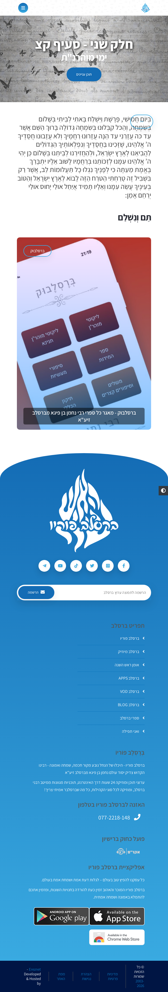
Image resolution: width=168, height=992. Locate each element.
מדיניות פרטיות (112, 976)
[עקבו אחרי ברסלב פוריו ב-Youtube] (60, 566)
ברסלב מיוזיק (131, 651)
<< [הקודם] (142, 121)
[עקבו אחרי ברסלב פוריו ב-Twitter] (92, 566)
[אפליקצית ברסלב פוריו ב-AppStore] (117, 916)
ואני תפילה (133, 731)
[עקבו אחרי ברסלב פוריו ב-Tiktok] (76, 566)
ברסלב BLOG (131, 704)
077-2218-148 (114, 817)
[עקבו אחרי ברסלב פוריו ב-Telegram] (44, 566)
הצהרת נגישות (86, 976)
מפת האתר (61, 976)
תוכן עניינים (84, 74)
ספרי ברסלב (132, 718)
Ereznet (35, 969)
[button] (163, 490)
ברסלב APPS (132, 678)
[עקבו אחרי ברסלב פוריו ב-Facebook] (124, 566)
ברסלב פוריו (132, 638)
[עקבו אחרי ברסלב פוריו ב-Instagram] (108, 566)
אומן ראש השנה (130, 665)
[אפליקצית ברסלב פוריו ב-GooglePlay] (61, 916)
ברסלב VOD (132, 691)
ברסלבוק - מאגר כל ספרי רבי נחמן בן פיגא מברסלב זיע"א (84, 416)
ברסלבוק (37, 251)
